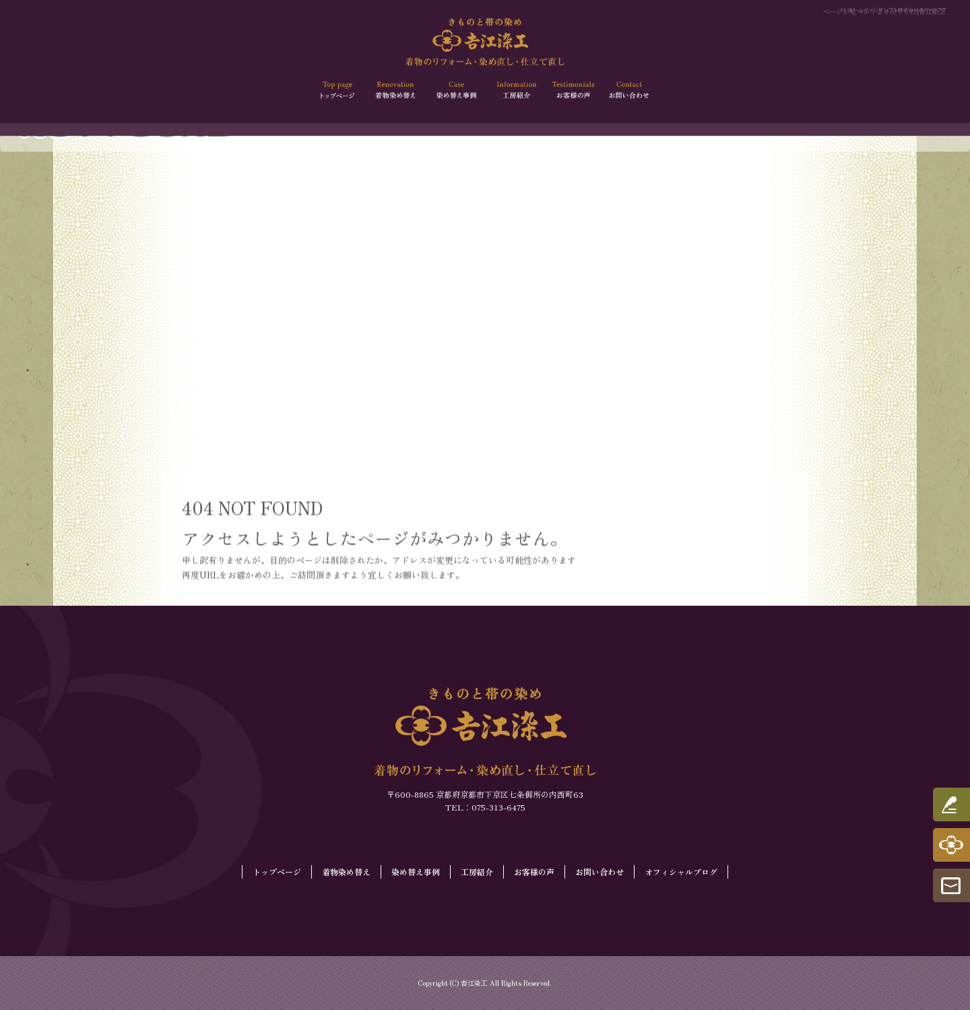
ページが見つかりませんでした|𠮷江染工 (884, 11)
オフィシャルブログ (681, 871)
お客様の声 (572, 90)
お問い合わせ (630, 90)
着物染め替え (397, 90)
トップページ (339, 90)
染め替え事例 (456, 90)
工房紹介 (514, 90)
